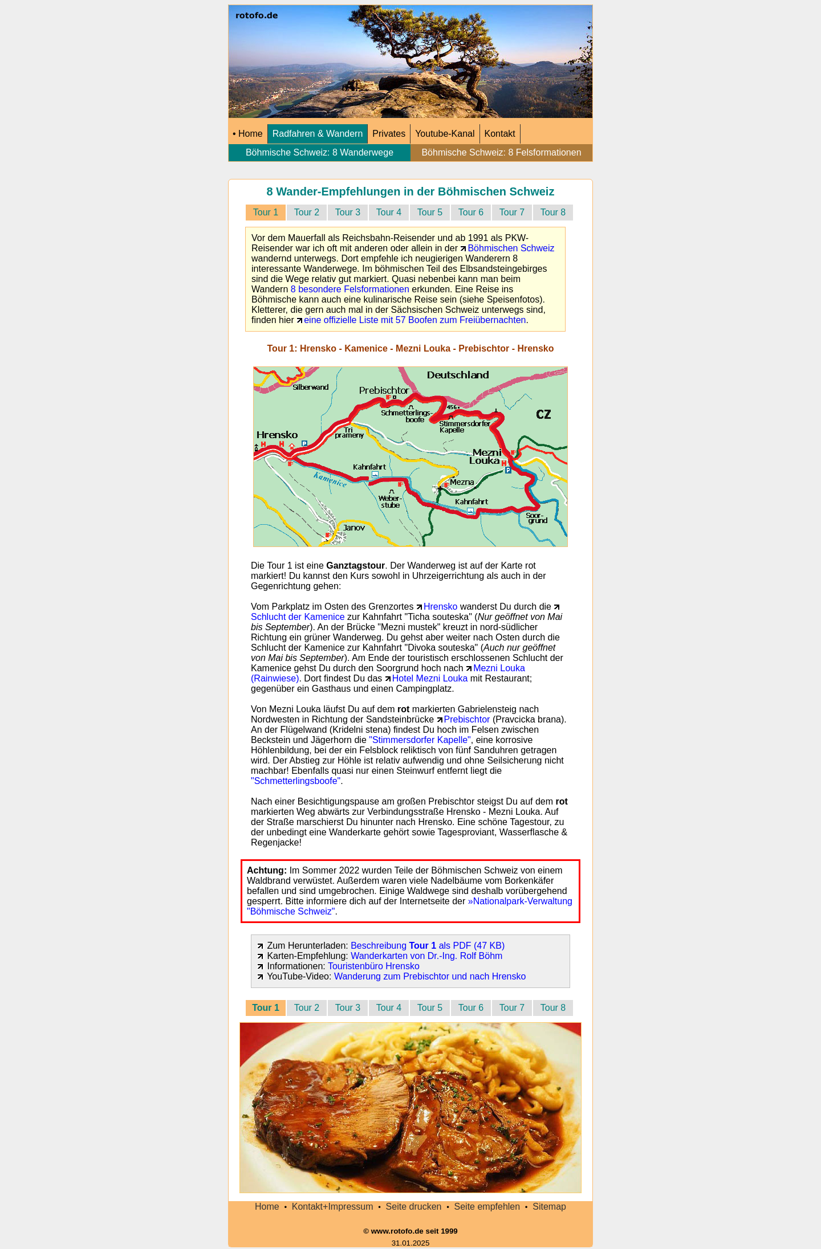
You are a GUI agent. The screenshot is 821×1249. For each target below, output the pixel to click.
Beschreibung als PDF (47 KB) (428, 945)
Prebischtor (467, 719)
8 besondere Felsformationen (350, 289)
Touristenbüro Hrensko (374, 966)
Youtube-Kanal (444, 133)
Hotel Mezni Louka (430, 678)
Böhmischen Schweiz (511, 248)
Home (267, 1206)
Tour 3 (347, 212)
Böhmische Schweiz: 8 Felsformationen (501, 152)
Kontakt (500, 133)
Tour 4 (388, 212)
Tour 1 (265, 212)
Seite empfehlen (487, 1206)
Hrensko (441, 606)
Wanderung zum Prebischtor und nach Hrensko (430, 976)
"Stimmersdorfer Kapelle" (420, 740)
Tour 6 (470, 212)
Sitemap (549, 1206)
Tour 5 (429, 212)
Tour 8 (553, 212)
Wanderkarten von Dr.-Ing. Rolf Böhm (426, 956)
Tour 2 (306, 212)
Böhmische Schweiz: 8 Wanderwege (319, 152)
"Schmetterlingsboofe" (295, 781)
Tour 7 (512, 212)
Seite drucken (414, 1206)
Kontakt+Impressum (332, 1206)
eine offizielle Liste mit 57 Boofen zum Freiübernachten (415, 320)
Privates (388, 133)
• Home (248, 133)
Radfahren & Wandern (318, 133)
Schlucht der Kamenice (298, 617)
